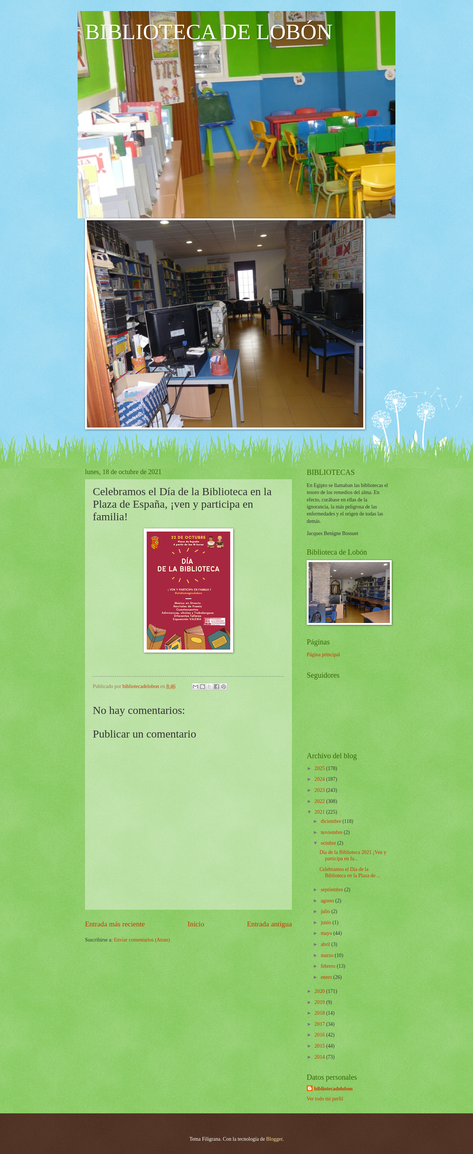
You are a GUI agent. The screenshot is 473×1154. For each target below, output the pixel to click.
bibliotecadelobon (333, 1089)
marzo (328, 955)
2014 (320, 1057)
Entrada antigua (269, 924)
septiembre (332, 889)
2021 (320, 812)
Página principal (323, 654)
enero (327, 977)
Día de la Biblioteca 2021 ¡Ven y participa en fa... (352, 855)
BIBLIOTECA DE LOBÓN (209, 32)
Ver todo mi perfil (325, 1099)
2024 (320, 779)
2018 (320, 1013)
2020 (320, 991)
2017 (320, 1024)
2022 (320, 801)
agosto (328, 900)
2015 (320, 1046)
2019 (320, 1002)
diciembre (332, 821)
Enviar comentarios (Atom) (142, 940)
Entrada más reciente (115, 924)
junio (327, 922)
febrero (329, 966)
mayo (327, 933)
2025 (320, 768)
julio (326, 911)
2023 (320, 790)
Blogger (274, 1139)
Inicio (196, 924)
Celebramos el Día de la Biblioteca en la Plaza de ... (349, 872)
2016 (320, 1035)
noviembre (332, 832)
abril (326, 944)
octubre (329, 843)
